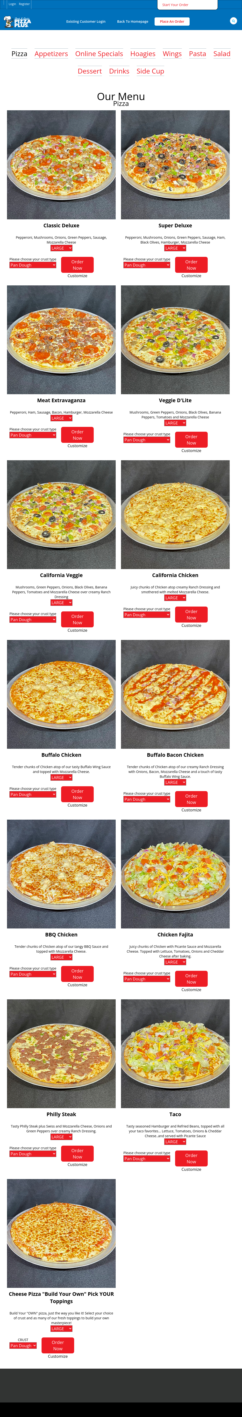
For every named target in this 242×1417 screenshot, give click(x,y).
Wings (172, 53)
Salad (222, 53)
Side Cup (150, 70)
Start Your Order (175, 4)
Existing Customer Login (86, 21)
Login (12, 4)
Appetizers (51, 53)
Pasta (197, 53)
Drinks (119, 70)
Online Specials (99, 53)
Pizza (19, 53)
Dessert (90, 70)
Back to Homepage (132, 21)
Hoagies (143, 53)
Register (24, 4)
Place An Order (172, 21)
